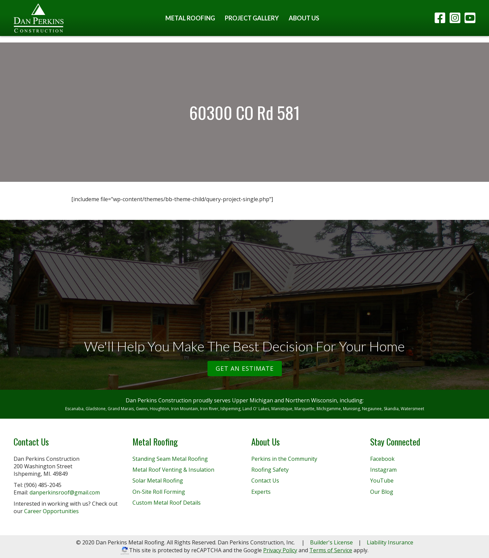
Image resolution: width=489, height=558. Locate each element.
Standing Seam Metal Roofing (170, 459)
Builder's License (331, 542)
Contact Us (265, 480)
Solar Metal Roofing (157, 480)
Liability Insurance (390, 542)
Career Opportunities (51, 511)
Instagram (383, 469)
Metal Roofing (190, 18)
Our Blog (381, 491)
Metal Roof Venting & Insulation (173, 469)
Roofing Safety (270, 469)
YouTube (382, 480)
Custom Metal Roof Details (166, 502)
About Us (304, 18)
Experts (261, 491)
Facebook (382, 459)
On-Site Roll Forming (158, 491)
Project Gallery (252, 18)
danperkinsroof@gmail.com (65, 492)
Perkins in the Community (284, 459)
